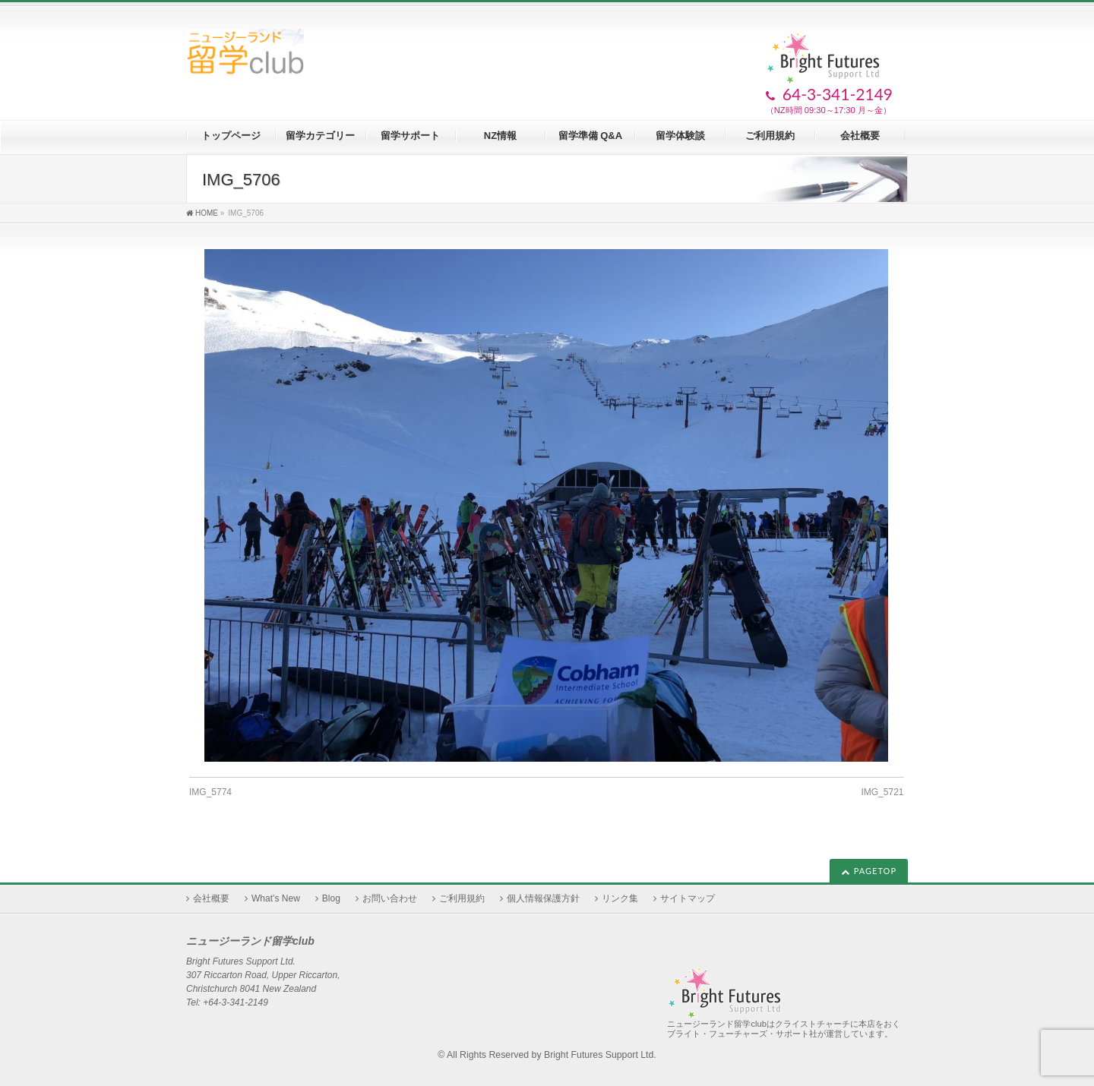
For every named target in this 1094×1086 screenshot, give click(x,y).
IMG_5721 (882, 792)
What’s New (275, 898)
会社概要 (211, 898)
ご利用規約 (462, 898)
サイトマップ (687, 898)
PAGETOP (875, 871)
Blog (331, 898)
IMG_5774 (210, 792)
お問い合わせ (389, 898)
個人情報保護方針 (543, 898)
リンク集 (620, 898)
